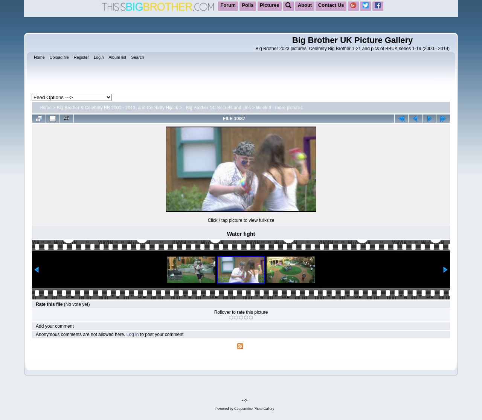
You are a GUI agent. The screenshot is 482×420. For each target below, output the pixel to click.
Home (46, 107)
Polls (247, 5)
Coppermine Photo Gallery (254, 409)
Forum (227, 5)
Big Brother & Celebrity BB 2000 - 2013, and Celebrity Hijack (117, 107)
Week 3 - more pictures (279, 107)
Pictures (269, 5)
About (305, 5)
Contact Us (331, 5)
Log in (133, 334)
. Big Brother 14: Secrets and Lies (217, 107)
